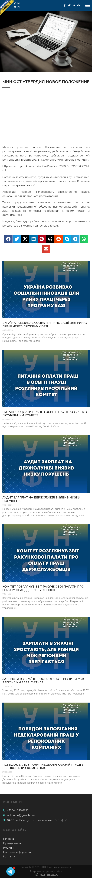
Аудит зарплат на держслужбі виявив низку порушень (41, 499)
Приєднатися (12, 843)
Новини (8, 847)
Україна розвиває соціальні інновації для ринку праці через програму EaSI (45, 324)
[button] (88, 5)
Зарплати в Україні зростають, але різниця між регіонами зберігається (43, 680)
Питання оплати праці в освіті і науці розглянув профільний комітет (44, 413)
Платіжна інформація (17, 852)
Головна (8, 838)
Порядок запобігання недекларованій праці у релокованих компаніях (43, 766)
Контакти (9, 856)
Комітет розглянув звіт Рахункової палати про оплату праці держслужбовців (43, 588)
